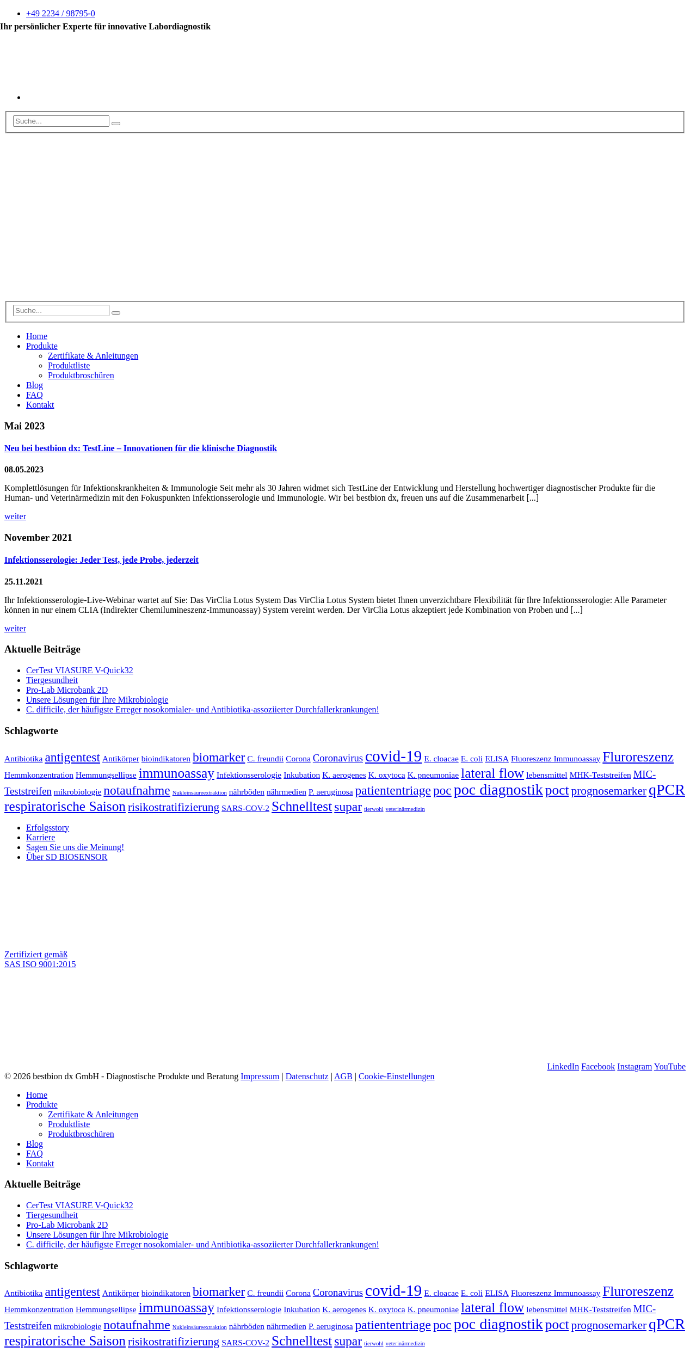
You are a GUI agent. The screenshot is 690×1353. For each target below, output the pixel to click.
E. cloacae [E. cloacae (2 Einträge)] (441, 758)
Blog (34, 385)
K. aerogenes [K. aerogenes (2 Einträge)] (344, 774)
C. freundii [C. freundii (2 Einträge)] (265, 758)
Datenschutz (307, 1076)
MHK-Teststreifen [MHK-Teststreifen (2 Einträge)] (600, 774)
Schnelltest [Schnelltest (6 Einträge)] (302, 806)
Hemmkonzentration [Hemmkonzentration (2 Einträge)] (38, 774)
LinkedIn (563, 1066)
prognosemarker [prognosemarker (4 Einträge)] (608, 790)
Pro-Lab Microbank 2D (67, 689)
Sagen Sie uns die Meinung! (75, 847)
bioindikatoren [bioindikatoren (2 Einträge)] (165, 758)
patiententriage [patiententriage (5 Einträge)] (393, 790)
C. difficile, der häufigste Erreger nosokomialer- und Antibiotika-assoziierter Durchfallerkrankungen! (202, 709)
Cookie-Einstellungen (397, 1076)
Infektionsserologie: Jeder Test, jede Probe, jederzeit (101, 559)
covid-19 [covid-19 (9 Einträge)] (393, 756)
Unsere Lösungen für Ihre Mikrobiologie (97, 699)
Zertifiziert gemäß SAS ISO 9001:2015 (40, 959)
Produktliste (69, 365)
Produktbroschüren (81, 375)
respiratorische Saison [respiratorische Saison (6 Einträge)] (65, 806)
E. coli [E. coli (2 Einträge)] (472, 758)
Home (36, 336)
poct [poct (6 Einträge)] (557, 789)
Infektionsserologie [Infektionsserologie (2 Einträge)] (249, 774)
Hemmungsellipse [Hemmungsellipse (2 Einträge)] (106, 774)
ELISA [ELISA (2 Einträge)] (497, 758)
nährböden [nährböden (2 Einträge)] (246, 791)
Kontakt (40, 404)
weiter (15, 516)
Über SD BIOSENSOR (66, 857)
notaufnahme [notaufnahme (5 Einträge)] (136, 790)
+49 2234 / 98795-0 (60, 13)
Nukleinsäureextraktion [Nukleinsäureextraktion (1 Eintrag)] (199, 793)
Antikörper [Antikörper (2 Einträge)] (120, 758)
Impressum (260, 1076)
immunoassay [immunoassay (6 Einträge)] (176, 772)
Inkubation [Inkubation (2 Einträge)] (302, 774)
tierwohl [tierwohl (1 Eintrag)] (374, 809)
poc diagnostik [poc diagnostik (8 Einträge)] (498, 789)
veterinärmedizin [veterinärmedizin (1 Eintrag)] (405, 809)
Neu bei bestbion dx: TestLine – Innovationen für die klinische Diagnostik (140, 448)
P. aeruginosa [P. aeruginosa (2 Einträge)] (331, 791)
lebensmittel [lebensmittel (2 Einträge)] (547, 774)
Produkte (42, 345)
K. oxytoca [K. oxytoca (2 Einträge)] (386, 774)
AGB (343, 1076)
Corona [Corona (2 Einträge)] (298, 758)
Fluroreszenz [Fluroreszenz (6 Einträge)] (638, 756)
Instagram (634, 1066)
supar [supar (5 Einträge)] (348, 806)
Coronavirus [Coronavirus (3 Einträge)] (338, 758)
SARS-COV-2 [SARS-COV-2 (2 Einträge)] (245, 808)
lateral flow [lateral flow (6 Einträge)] (492, 772)
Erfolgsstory (47, 827)
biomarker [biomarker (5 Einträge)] (219, 757)
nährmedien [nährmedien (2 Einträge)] (286, 791)
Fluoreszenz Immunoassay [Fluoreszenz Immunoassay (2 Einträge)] (555, 758)
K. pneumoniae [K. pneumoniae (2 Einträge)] (433, 774)
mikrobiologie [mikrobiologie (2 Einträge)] (78, 791)
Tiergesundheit (52, 680)
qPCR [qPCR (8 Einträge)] (667, 789)
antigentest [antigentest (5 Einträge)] (72, 757)
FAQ (34, 394)
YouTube (670, 1066)
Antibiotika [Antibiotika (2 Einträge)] (23, 758)
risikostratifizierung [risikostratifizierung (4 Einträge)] (173, 807)
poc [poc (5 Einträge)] (442, 790)
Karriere (40, 837)
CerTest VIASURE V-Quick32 (79, 670)
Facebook (598, 1066)
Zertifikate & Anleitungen (93, 355)
